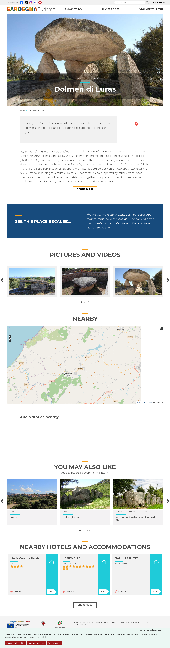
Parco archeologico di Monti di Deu (137, 519)
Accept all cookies (15, 643)
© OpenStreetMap (144, 402)
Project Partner (81, 622)
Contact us (80, 625)
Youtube (40, 2)
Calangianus (71, 517)
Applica (147, 3)
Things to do (73, 9)
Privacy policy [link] (54, 643)
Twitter (26, 2)
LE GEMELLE (71, 558)
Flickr (35, 2)
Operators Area (100, 622)
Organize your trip (151, 9)
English (157, 2)
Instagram (30, 2)
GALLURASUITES (127, 558)
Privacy (113, 622)
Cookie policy (126, 622)
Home (22, 111)
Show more (85, 605)
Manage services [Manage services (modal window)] (36, 643)
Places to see (110, 9)
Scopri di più (85, 189)
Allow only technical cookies (155, 629)
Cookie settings (142, 622)
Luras (13, 517)
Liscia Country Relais (24, 558)
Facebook (21, 2)
